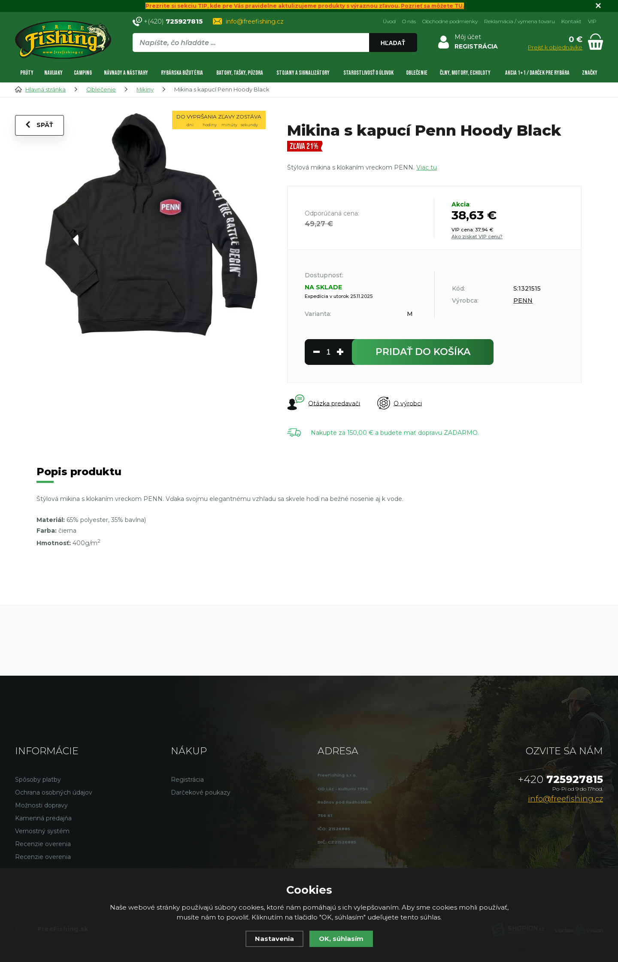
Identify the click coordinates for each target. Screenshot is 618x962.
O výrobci (399, 403)
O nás (409, 21)
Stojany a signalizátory (303, 72)
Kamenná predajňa (43, 818)
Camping (83, 72)
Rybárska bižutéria (182, 72)
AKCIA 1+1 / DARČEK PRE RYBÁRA (537, 72)
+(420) (173, 21)
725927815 (560, 780)
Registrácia (187, 780)
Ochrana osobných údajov (53, 793)
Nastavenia (274, 939)
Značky (589, 72)
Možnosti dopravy (41, 806)
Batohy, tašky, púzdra (239, 72)
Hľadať (392, 42)
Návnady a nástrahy (126, 72)
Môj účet (467, 36)
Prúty (26, 72)
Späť (39, 125)
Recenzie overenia (43, 844)
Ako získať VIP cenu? (477, 236)
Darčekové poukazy (200, 793)
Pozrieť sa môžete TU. (432, 6)
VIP (592, 21)
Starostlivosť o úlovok (368, 72)
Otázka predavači (323, 402)
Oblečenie (416, 72)
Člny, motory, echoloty (465, 72)
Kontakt (571, 21)
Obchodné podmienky (450, 21)
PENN (523, 300)
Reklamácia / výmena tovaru (519, 21)
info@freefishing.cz (255, 21)
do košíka (423, 351)
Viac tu (426, 167)
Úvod (389, 21)
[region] (274, 61)
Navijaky (53, 72)
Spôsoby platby (38, 780)
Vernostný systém (42, 831)
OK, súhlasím (341, 939)
